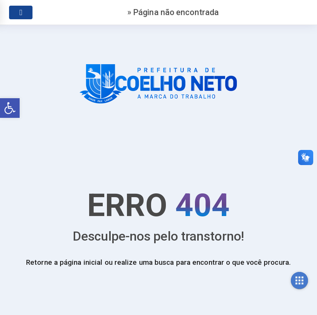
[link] (10, 108)
